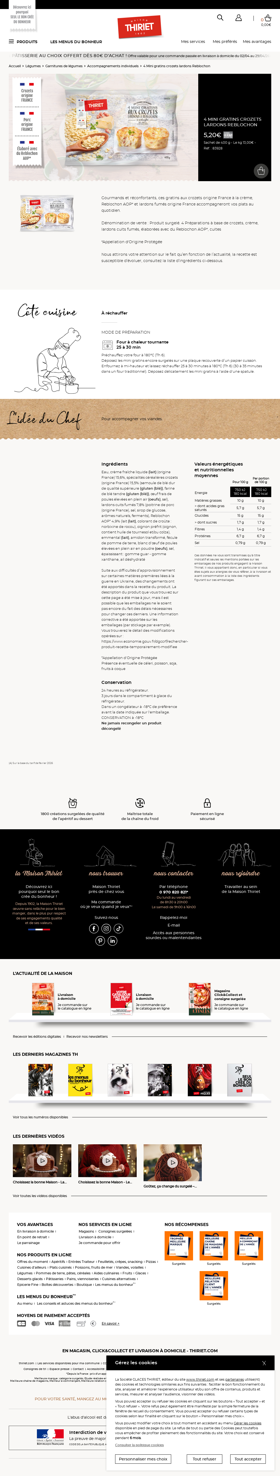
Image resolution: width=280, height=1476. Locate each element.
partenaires (234, 1379)
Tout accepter (248, 1459)
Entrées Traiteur (81, 1262)
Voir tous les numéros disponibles (40, 1117)
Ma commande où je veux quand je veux (106, 904)
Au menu (25, 1303)
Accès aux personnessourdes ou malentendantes (174, 935)
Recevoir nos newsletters (87, 1036)
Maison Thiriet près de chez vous (106, 889)
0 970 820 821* (173, 892)
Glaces (140, 1273)
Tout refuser (204, 1459)
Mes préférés (225, 41)
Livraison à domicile (95, 1237)
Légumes (33, 66)
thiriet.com (26, 1363)
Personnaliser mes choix (143, 1459)
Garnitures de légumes (64, 66)
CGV (106, 1363)
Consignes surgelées (115, 1231)
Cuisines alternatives (119, 1279)
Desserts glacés (30, 1279)
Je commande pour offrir (99, 1243)
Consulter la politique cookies (139, 1445)
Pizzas (151, 1262)
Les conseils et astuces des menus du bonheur (76, 1303)
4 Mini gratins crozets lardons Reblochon (176, 66)
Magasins (86, 1231)
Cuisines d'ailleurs (31, 1267)
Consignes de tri (35, 1369)
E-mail (174, 925)
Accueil (15, 66)
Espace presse (59, 1369)
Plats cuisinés (60, 1267)
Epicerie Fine (27, 1285)
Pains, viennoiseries (83, 1279)
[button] (238, 18)
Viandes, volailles (130, 1267)
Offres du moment (32, 1262)
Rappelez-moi (173, 917)
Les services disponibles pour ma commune (68, 1363)
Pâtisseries (54, 1279)
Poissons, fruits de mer (94, 1267)
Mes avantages (257, 41)
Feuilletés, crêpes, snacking (120, 1262)
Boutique (84, 1285)
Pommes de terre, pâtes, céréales (63, 1273)
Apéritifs (58, 1262)
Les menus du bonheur (76, 41)
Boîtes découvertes (57, 1285)
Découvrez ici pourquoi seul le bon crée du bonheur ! (39, 891)
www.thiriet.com (200, 1379)
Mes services (193, 41)
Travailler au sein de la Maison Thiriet (241, 889)
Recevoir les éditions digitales (37, 1036)
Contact (78, 1369)
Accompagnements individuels (113, 66)
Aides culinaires (106, 1273)
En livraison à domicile (35, 1231)
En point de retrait (32, 1237)
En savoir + (110, 1323)
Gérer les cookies (247, 1423)
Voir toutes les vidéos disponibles (40, 1196)
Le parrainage (28, 1243)
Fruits (127, 1273)
